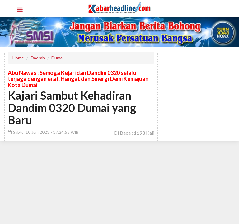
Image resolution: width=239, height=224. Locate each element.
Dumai (57, 57)
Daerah (38, 57)
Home (18, 57)
